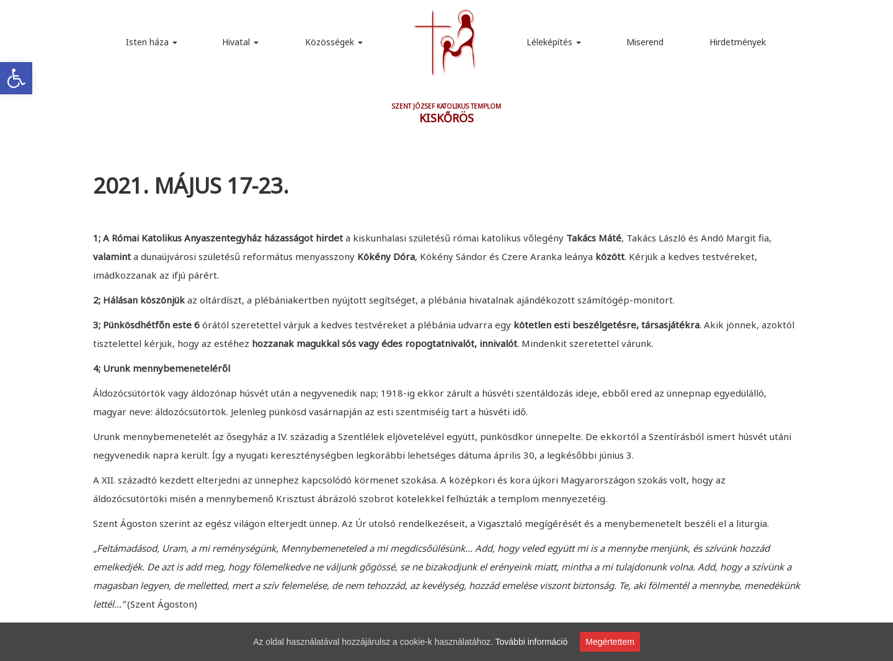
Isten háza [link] (151, 42)
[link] (16, 78)
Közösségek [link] (334, 42)
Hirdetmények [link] (737, 42)
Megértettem (609, 642)
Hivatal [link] (240, 42)
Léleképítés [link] (553, 42)
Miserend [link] (645, 42)
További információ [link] (531, 642)
